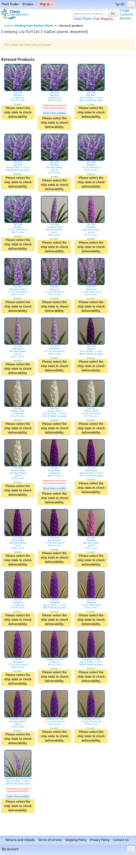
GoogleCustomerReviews (127, 14)
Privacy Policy (99, 840)
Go (113, 13)
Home (8, 25)
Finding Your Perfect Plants (35, 25)
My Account (10, 849)
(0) (119, 4)
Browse (29, 4)
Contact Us (121, 840)
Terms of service (50, 840)
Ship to (46, 4)
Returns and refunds (20, 840)
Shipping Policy (76, 840)
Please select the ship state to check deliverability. (18, 112)
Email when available (54, 113)
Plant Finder (10, 4)
